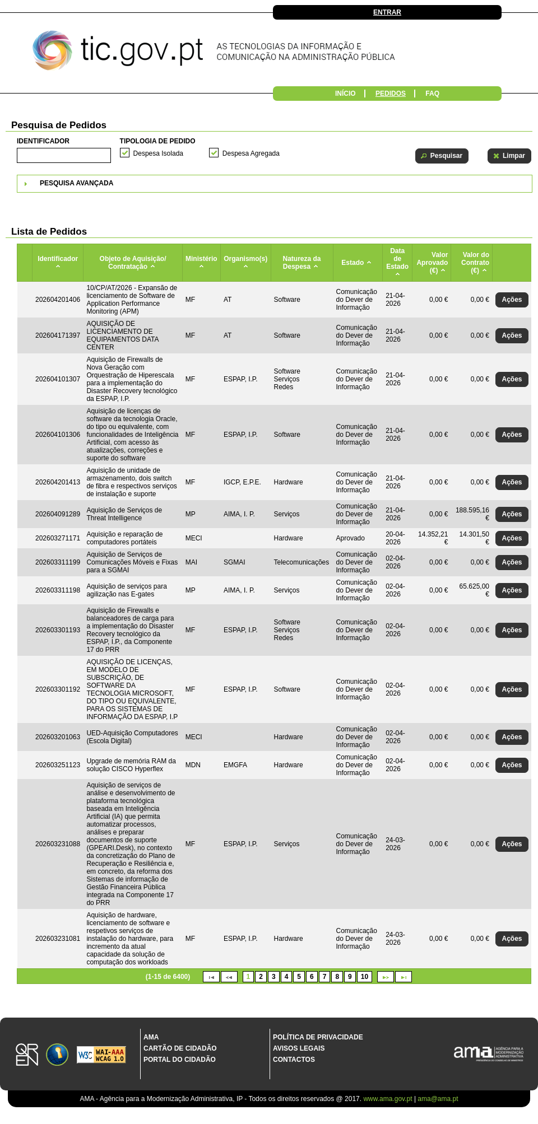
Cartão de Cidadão (180, 1048)
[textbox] (64, 155)
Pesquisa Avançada (76, 183)
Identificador (43, 141)
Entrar (387, 12)
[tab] (274, 184)
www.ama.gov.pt (388, 1099)
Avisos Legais (298, 1048)
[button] (442, 156)
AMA (151, 1037)
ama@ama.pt (438, 1099)
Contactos (294, 1060)
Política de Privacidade (318, 1037)
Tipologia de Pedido (158, 141)
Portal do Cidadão (179, 1060)
